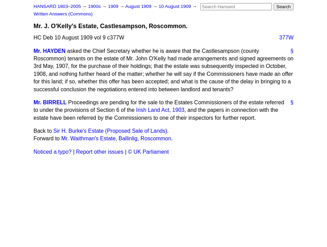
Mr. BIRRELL (50, 102)
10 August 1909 (175, 6)
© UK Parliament (148, 152)
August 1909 (139, 6)
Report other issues (99, 152)
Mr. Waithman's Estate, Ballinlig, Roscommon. (117, 138)
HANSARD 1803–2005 (57, 6)
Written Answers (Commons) (63, 13)
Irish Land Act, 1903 (160, 110)
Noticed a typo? (52, 152)
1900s (95, 6)
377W (286, 37)
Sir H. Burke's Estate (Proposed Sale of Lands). (111, 131)
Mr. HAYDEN (50, 51)
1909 (114, 6)
